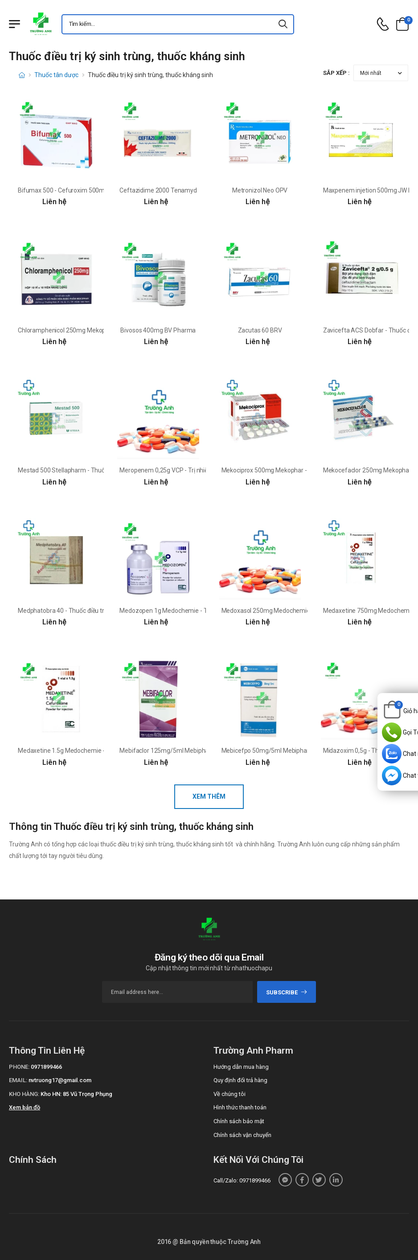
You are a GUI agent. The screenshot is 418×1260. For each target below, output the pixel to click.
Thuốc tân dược (56, 74)
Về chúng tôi (229, 1094)
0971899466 (46, 1066)
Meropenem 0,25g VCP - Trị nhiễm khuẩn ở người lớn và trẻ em (204, 470)
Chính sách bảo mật (238, 1121)
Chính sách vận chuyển (242, 1135)
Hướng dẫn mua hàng (241, 1066)
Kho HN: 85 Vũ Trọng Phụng (76, 1094)
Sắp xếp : (336, 73)
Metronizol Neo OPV (259, 190)
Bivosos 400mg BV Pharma (158, 330)
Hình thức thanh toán (239, 1107)
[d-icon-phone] (382, 24)
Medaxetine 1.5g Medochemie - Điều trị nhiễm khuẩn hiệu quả (102, 750)
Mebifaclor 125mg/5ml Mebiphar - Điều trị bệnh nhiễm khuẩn (202, 750)
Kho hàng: (24, 1094)
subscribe (286, 992)
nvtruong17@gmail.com (60, 1080)
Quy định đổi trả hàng (240, 1080)
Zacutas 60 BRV (260, 330)
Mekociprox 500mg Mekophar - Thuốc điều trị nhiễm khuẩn (301, 470)
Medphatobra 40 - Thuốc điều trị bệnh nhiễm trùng (86, 610)
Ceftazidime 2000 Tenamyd (158, 190)
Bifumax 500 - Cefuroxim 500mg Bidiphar (75, 190)
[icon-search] (283, 24)
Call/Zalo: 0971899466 (241, 1180)
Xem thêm (209, 796)
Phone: (19, 1066)
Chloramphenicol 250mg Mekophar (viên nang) (82, 330)
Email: (18, 1080)
